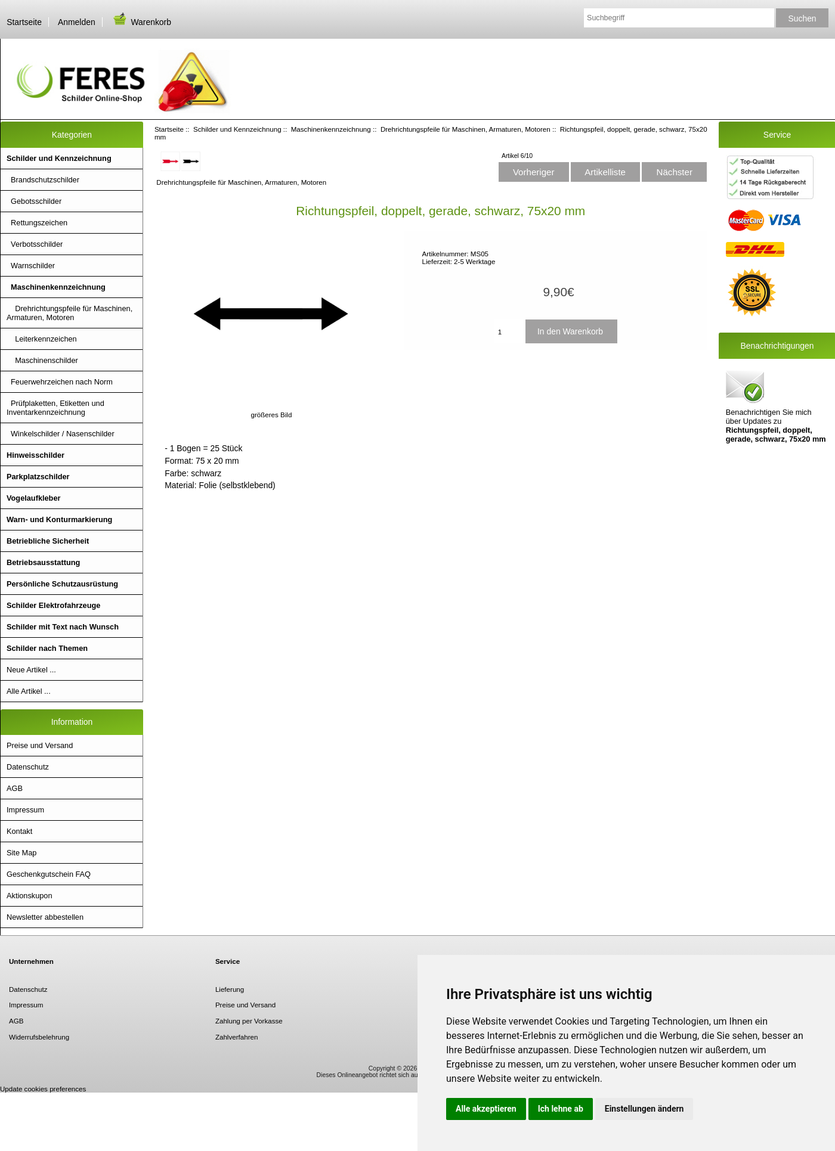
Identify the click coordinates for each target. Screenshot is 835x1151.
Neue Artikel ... (31, 669)
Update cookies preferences (43, 1089)
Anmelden (76, 22)
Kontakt (19, 831)
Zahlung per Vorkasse (249, 1021)
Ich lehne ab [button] (560, 1108)
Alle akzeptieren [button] (486, 1108)
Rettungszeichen (37, 222)
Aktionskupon (29, 895)
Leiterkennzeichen (42, 338)
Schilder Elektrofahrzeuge (53, 605)
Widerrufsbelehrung (39, 1037)
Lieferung (229, 989)
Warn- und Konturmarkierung (59, 519)
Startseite (24, 22)
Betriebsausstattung (43, 562)
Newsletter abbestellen (45, 917)
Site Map (21, 852)
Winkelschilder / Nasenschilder (61, 433)
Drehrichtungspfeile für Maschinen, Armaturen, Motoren (466, 129)
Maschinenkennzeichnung (331, 129)
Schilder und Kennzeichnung (237, 129)
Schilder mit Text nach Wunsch (63, 626)
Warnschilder (31, 265)
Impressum (25, 809)
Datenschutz (28, 766)
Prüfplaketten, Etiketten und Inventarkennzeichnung (55, 408)
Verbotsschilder (35, 244)
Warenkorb (141, 22)
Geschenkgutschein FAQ (49, 874)
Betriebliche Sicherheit (48, 540)
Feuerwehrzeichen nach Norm (60, 381)
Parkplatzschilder (38, 476)
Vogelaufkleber (33, 498)
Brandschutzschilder (43, 179)
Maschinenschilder (42, 360)
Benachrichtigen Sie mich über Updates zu (776, 405)
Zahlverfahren (236, 1037)
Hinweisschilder (35, 455)
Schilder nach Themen (47, 648)
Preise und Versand (40, 745)
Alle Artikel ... (29, 691)
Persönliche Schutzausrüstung (62, 583)
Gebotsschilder (34, 201)
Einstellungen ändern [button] (644, 1108)
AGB (15, 788)
